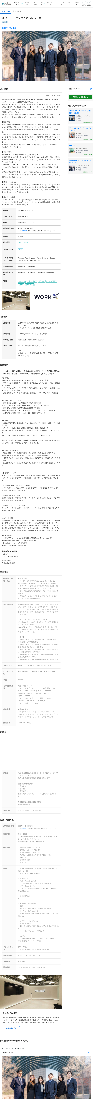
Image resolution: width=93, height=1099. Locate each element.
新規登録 (89, 5)
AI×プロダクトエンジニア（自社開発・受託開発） (80, 112)
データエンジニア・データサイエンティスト (80, 129)
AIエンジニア (73, 145)
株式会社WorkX (9, 28)
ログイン (84, 5)
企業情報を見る (11, 1000)
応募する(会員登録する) (80, 97)
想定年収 (23, 223)
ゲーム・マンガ (61, 3)
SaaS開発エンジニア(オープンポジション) (80, 162)
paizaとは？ (77, 3)
